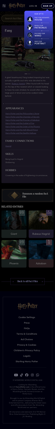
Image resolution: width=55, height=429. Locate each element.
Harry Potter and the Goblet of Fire (19, 123)
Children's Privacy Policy (27, 350)
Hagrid (8, 146)
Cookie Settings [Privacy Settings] (27, 317)
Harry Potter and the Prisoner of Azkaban (22, 120)
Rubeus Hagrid (18, 83)
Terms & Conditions (27, 333)
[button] (27, 195)
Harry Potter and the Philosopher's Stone (22, 113)
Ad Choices (27, 339)
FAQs (27, 328)
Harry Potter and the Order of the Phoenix (22, 126)
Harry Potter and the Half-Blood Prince (21, 129)
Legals (26, 355)
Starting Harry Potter (27, 361)
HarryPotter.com (22, 387)
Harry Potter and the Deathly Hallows (20, 133)
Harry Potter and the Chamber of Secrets (22, 116)
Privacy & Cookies (26, 344)
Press (27, 322)
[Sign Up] (47, 5)
